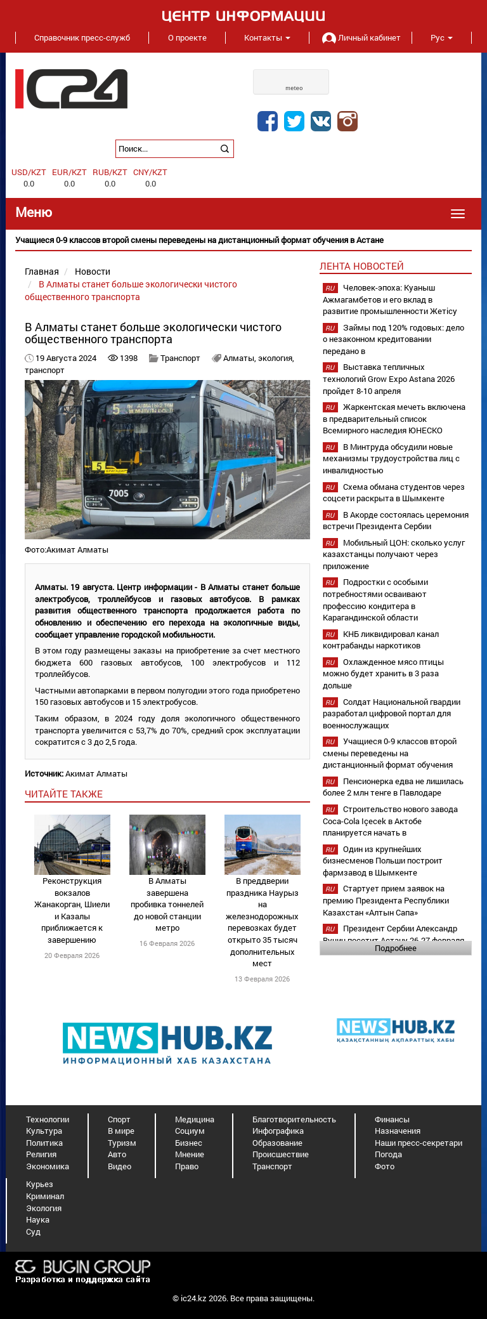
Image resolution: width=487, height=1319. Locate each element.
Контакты (267, 37)
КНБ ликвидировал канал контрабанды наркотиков (381, 640)
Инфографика (278, 1130)
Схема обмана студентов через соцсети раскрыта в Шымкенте (394, 492)
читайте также (64, 793)
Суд (33, 1231)
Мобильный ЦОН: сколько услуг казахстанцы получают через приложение (394, 554)
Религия (41, 1154)
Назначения (397, 1130)
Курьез (39, 1184)
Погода (388, 1154)
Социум (190, 1130)
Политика (44, 1142)
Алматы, (240, 358)
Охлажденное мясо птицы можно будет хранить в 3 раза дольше (383, 673)
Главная (42, 271)
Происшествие (280, 1154)
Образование (277, 1142)
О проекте (187, 37)
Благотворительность (294, 1119)
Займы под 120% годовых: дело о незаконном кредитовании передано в (393, 339)
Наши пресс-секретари (418, 1142)
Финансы (392, 1119)
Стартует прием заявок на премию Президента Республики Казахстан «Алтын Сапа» (386, 900)
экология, (276, 358)
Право (186, 1166)
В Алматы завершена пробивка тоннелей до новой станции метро (167, 904)
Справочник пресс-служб (82, 37)
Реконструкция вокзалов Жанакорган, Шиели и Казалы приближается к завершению (72, 910)
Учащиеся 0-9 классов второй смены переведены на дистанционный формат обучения (390, 752)
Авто (117, 1154)
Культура (44, 1130)
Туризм (122, 1142)
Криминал (45, 1196)
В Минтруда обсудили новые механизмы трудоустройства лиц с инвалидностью (391, 458)
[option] (243, 240)
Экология (44, 1208)
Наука (37, 1219)
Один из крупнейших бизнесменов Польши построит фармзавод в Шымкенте (383, 860)
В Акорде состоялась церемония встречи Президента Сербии (396, 520)
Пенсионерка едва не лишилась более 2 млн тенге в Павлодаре (393, 787)
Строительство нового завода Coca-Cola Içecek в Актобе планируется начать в (390, 820)
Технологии (47, 1119)
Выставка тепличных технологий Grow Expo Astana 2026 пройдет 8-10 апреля (389, 378)
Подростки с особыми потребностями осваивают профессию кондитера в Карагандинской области (375, 599)
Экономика (47, 1166)
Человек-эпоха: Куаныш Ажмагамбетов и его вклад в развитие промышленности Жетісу (390, 299)
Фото (384, 1166)
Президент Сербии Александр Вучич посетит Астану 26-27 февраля (393, 934)
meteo (294, 88)
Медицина (194, 1119)
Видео (119, 1166)
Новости (92, 271)
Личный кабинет (360, 37)
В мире (121, 1130)
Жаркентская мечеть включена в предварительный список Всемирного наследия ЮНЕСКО (394, 418)
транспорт (45, 370)
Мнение (189, 1154)
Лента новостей (362, 265)
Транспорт (180, 358)
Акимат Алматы (96, 773)
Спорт (119, 1119)
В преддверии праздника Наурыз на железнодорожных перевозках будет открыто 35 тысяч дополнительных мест (262, 922)
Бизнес (188, 1142)
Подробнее (396, 948)
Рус (442, 37)
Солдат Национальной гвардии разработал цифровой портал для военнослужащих (391, 713)
